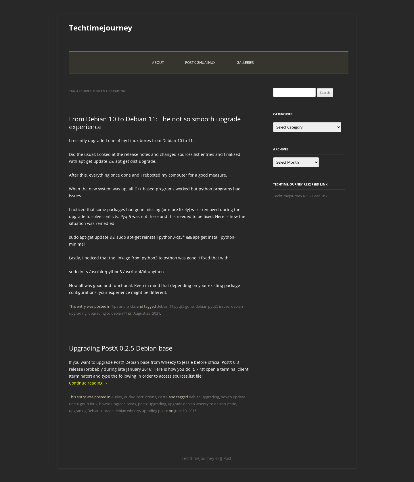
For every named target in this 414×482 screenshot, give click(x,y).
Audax (116, 396)
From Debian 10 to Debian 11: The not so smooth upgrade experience (155, 122)
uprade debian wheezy (120, 410)
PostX (163, 396)
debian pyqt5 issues (212, 306)
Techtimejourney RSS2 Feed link (300, 195)
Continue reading (88, 383)
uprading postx (155, 410)
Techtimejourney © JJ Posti (207, 458)
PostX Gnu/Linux (200, 62)
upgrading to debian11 (107, 313)
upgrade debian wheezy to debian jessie (202, 403)
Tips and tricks (123, 306)
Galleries (245, 62)
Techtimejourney (100, 27)
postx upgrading (152, 403)
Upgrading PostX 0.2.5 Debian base (120, 348)
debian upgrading (204, 396)
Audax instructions (140, 396)
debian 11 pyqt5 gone (175, 306)
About (158, 62)
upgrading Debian (84, 410)
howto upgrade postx (117, 403)
